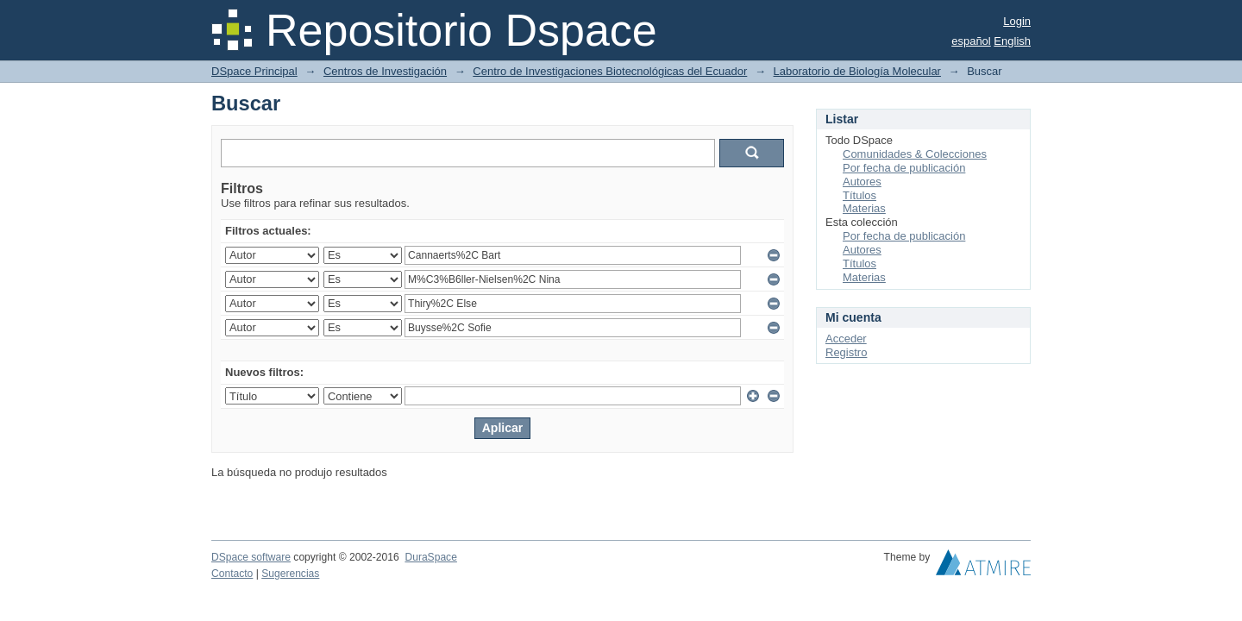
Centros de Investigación (385, 71)
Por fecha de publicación (904, 167)
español (971, 40)
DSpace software (251, 557)
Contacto (232, 574)
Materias (864, 208)
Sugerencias (290, 574)
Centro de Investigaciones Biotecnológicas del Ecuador (610, 71)
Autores (862, 181)
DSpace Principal (254, 71)
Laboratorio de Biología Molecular (857, 71)
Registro (846, 352)
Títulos (859, 195)
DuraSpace (430, 557)
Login (1017, 21)
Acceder (846, 338)
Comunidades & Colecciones (915, 153)
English (1012, 40)
